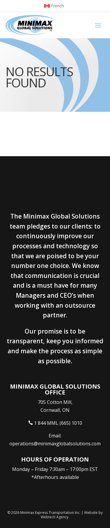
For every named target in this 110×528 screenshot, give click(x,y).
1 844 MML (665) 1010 (58, 423)
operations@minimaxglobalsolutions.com (55, 443)
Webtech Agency (54, 516)
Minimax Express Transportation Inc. (50, 512)
